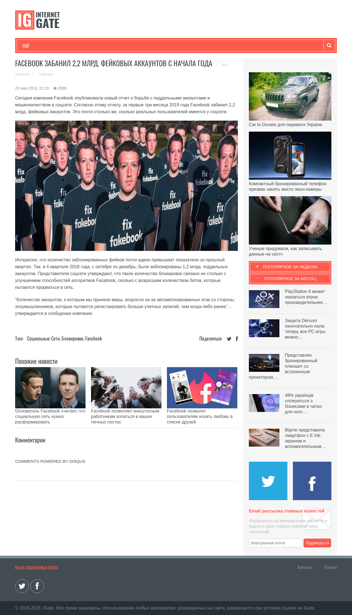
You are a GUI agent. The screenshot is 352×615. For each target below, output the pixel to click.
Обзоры (164, 46)
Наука (112, 46)
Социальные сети (43, 338)
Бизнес (90, 46)
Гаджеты (189, 46)
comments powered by (50, 447)
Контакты (305, 567)
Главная (45, 74)
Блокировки (72, 338)
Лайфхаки (137, 46)
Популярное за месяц (290, 278)
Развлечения (62, 46)
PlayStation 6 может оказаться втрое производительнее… (306, 297)
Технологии (33, 46)
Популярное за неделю (290, 266)
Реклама (330, 567)
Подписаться (317, 543)
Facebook (93, 338)
